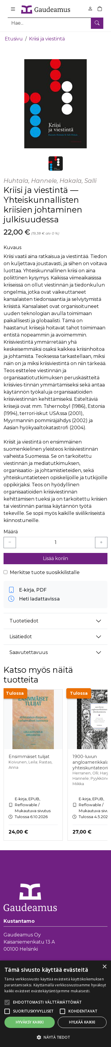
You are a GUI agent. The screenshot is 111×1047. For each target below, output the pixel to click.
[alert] (55, 1003)
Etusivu (14, 38)
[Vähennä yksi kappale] (10, 541)
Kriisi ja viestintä (47, 38)
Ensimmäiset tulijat (29, 755)
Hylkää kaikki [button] (82, 1022)
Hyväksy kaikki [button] (30, 1022)
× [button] (104, 967)
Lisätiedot (20, 636)
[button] (55, 1037)
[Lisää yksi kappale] (101, 541)
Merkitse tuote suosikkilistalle (45, 571)
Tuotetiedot (23, 620)
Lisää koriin (55, 557)
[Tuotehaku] (55, 23)
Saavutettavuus (28, 651)
